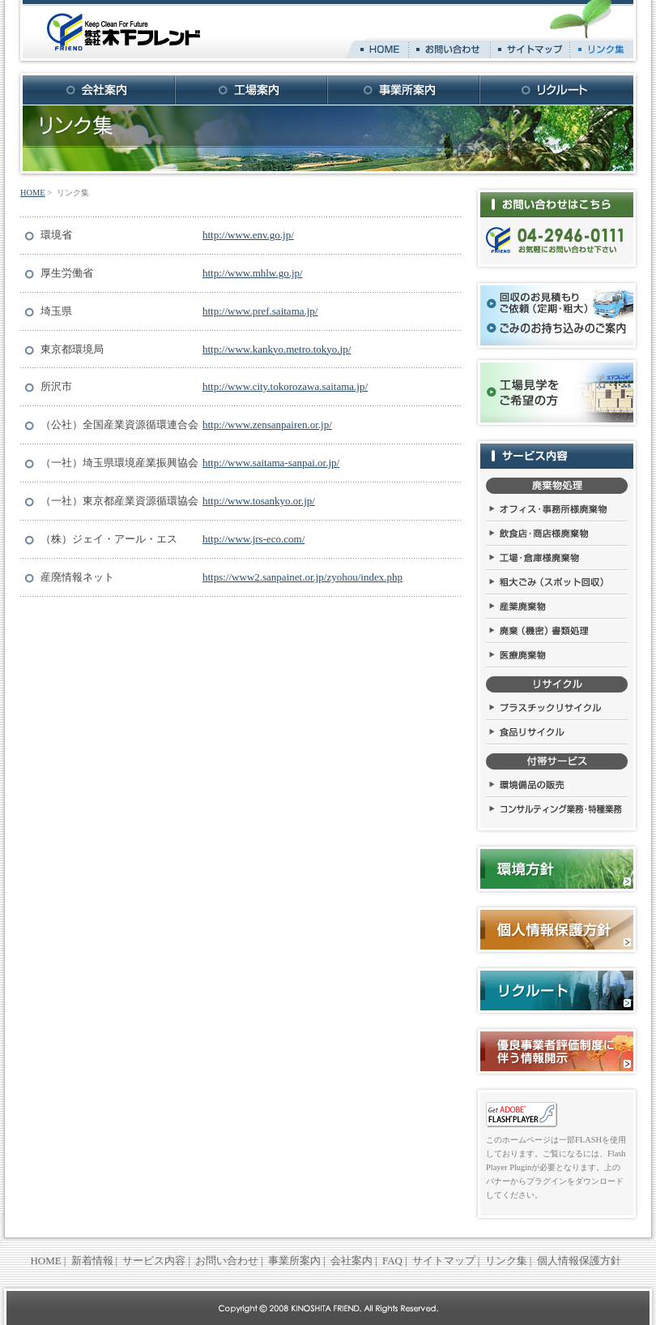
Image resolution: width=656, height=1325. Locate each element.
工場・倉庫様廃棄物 (557, 559)
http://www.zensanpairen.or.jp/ (267, 424)
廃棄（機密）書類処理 (557, 632)
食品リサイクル (557, 733)
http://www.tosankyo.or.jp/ (258, 501)
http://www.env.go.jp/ (248, 235)
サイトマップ (530, 49)
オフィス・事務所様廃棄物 (557, 510)
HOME (380, 49)
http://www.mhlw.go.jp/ (252, 273)
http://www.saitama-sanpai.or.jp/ (270, 463)
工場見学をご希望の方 (524, 392)
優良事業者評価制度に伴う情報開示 (557, 1051)
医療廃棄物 (557, 656)
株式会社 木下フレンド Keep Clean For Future (123, 32)
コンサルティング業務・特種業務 (557, 810)
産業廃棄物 (557, 607)
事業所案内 (404, 90)
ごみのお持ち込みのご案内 (558, 328)
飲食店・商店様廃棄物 (557, 534)
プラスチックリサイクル (557, 709)
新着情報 (92, 1260)
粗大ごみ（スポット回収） (557, 583)
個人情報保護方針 (557, 929)
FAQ (392, 1260)
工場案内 (252, 90)
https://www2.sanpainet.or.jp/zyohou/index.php (302, 577)
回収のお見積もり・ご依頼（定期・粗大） (539, 302)
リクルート (556, 90)
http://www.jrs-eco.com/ (253, 539)
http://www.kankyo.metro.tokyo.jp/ (276, 349)
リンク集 (601, 49)
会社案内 (99, 90)
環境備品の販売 (557, 786)
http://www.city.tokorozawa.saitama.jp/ (285, 386)
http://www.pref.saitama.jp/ (260, 311)
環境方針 (557, 869)
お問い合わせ (450, 49)
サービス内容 (556, 456)
